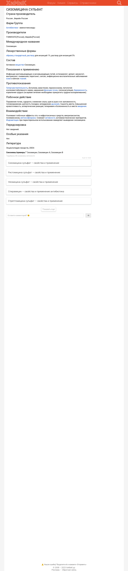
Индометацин (12, 120)
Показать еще (48, 209)
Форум (51, 2)
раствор (30, 55)
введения (82, 106)
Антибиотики (12, 28)
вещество (19, 65)
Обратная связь (69, 570)
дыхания (55, 104)
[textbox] (45, 215)
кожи (8, 78)
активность (50, 118)
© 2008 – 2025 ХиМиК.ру (64, 567)
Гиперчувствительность (17, 88)
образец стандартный (16, 55)
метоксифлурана (28, 118)
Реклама (56, 570)
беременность (80, 90)
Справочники (88, 2)
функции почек (51, 90)
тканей (23, 78)
